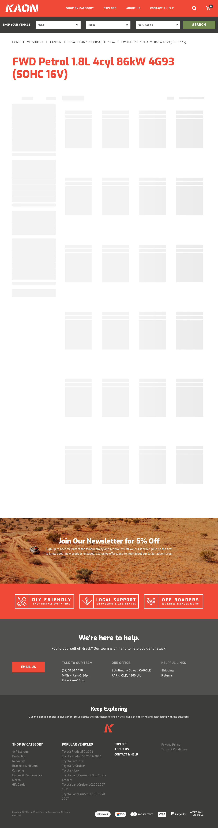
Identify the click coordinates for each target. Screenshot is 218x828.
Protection (19, 756)
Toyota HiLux (70, 770)
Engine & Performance (27, 775)
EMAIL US (28, 667)
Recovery (18, 761)
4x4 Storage (20, 752)
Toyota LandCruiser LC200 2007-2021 (84, 787)
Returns (167, 675)
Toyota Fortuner (72, 761)
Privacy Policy (170, 745)
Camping (18, 770)
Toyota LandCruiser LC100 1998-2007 (84, 797)
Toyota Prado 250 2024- (78, 752)
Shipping (167, 670)
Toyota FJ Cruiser (73, 766)
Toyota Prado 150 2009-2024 (81, 756)
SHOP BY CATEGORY (80, 8)
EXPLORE (110, 8)
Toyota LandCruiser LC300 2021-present (84, 778)
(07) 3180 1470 (72, 670)
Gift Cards (18, 785)
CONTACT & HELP (162, 8)
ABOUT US (133, 8)
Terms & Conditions (174, 749)
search (199, 25)
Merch (16, 780)
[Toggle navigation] (194, 8)
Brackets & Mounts (25, 766)
